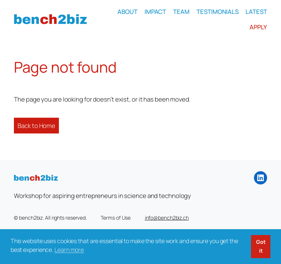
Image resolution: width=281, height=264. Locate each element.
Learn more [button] (69, 250)
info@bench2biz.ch (167, 217)
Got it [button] (261, 246)
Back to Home (36, 125)
